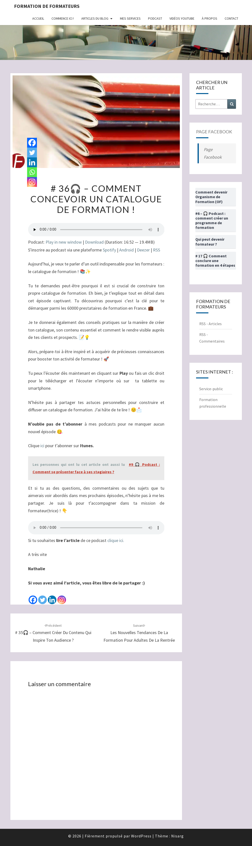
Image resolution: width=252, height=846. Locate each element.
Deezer (143, 250)
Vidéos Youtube (181, 18)
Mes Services (130, 18)
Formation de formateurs (47, 6)
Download (94, 242)
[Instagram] (61, 595)
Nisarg (177, 835)
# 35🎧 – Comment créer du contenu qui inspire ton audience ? (53, 633)
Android (126, 250)
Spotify (109, 250)
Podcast (155, 18)
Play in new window (64, 242)
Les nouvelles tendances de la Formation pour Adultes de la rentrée (139, 633)
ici (42, 445)
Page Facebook (214, 131)
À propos (209, 18)
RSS (156, 250)
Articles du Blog (94, 18)
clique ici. (115, 540)
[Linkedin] (52, 595)
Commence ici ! (62, 18)
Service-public (211, 388)
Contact (231, 18)
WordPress (141, 835)
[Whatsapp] (32, 172)
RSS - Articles (210, 323)
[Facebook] (33, 595)
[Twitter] (42, 595)
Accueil (38, 18)
